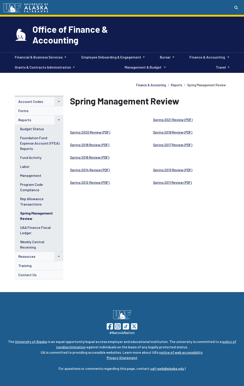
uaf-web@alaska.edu (167, 368)
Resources (26, 256)
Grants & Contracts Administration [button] (43, 67)
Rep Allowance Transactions (32, 201)
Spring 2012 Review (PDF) (90, 182)
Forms (23, 110)
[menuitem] (39, 101)
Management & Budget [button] (143, 67)
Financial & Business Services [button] (39, 57)
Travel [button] (221, 67)
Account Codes (30, 101)
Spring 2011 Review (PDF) (172, 182)
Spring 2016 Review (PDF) (89, 157)
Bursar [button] (165, 57)
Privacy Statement (122, 358)
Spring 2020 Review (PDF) (90, 132)
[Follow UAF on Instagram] (117, 326)
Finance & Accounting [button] (207, 57)
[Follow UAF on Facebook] (110, 326)
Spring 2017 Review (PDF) (172, 145)
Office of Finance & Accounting (70, 34)
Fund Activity (31, 157)
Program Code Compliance (31, 187)
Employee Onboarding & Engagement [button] (111, 57)
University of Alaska (31, 341)
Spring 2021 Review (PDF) (173, 119)
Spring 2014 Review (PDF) (90, 170)
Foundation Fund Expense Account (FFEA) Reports (39, 143)
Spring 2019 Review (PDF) (172, 132)
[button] (58, 101)
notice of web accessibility (180, 352)
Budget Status (32, 129)
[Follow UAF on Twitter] (134, 326)
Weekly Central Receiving (32, 244)
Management (30, 175)
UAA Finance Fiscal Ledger (35, 230)
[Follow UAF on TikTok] (125, 326)
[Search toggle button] (236, 8)
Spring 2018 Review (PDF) (89, 145)
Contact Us (27, 275)
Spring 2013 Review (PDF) (172, 170)
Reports (176, 85)
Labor (25, 166)
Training (25, 265)
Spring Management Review (36, 216)
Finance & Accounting (151, 85)
